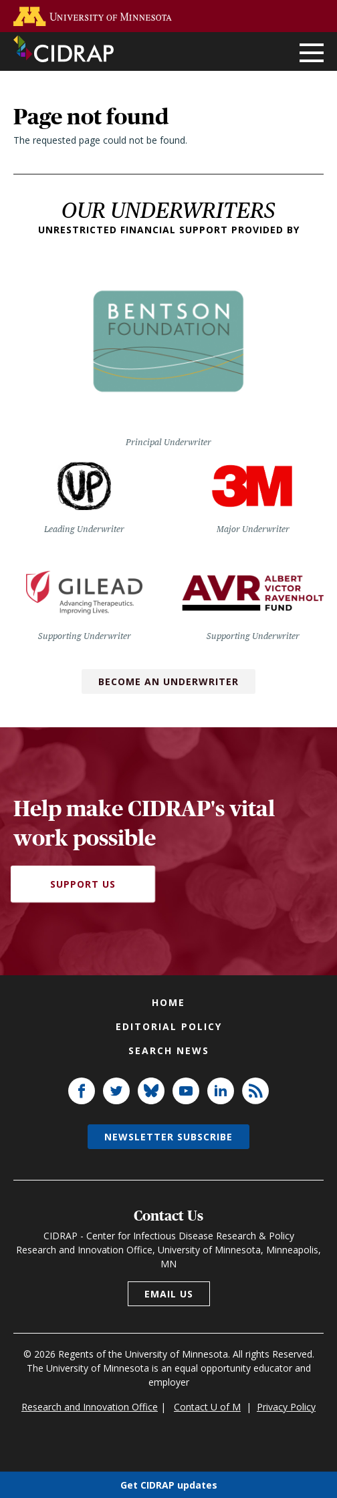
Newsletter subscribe (168, 1136)
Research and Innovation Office (89, 1406)
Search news (168, 1050)
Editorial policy (169, 1026)
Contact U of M (207, 1406)
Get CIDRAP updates (168, 1484)
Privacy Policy (286, 1406)
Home (168, 1002)
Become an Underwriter (168, 681)
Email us (168, 1293)
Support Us (83, 884)
